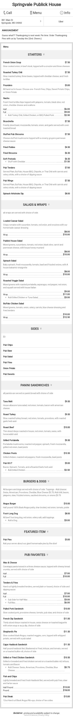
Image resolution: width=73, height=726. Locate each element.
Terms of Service (30, 715)
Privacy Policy (43, 715)
